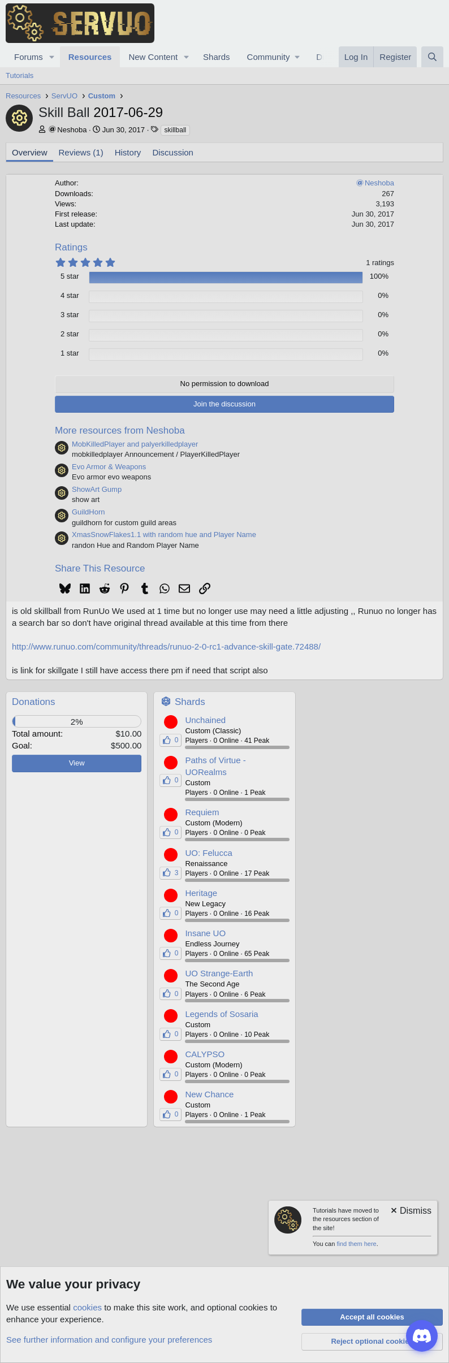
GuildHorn (88, 512)
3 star (70, 314)
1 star (70, 353)
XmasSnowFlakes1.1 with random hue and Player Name (164, 534)
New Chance (209, 1094)
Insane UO (205, 933)
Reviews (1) (81, 152)
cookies (87, 1307)
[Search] (432, 56)
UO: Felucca (208, 853)
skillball (176, 130)
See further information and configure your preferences (109, 1339)
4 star (70, 295)
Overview (30, 152)
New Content (153, 57)
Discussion (172, 152)
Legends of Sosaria (221, 1014)
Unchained (205, 720)
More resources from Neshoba (120, 430)
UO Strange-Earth (219, 973)
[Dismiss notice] (410, 1211)
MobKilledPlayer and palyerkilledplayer (135, 444)
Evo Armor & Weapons (109, 466)
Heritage (201, 893)
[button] (52, 56)
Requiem (202, 812)
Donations (33, 701)
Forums (28, 57)
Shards (216, 57)
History (128, 152)
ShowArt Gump (97, 489)
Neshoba (72, 130)
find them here (356, 1243)
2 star (70, 334)
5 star (70, 276)
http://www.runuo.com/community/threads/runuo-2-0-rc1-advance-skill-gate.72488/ (166, 646)
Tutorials (19, 75)
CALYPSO (205, 1054)
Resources (90, 57)
